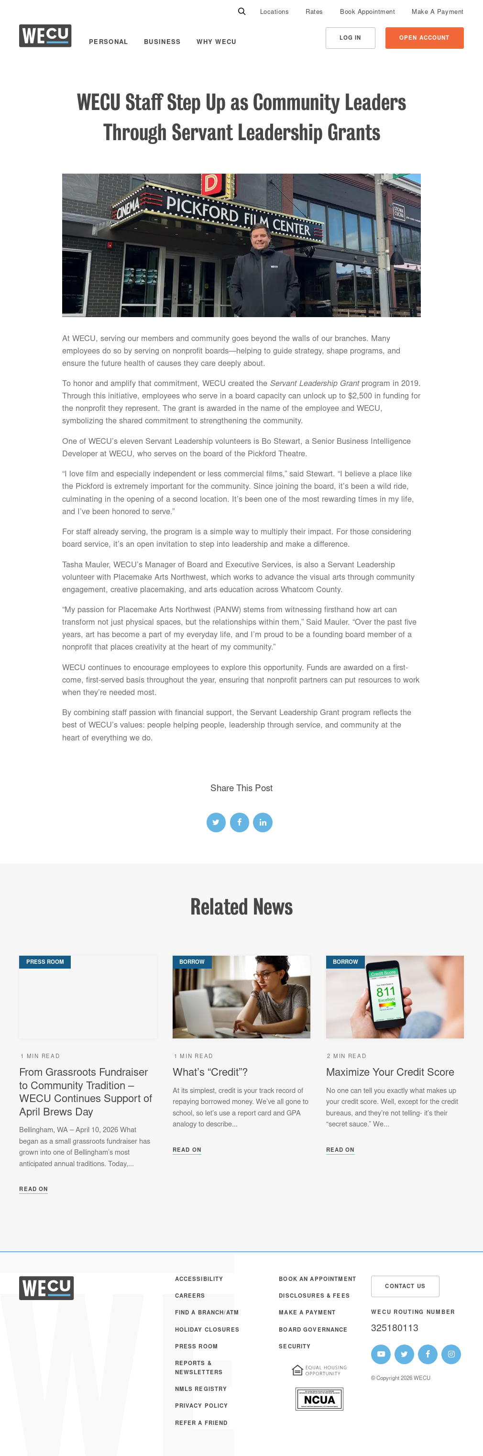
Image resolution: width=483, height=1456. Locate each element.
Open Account (424, 38)
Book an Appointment (317, 1279)
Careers (190, 1296)
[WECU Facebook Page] (428, 1354)
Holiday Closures (207, 1330)
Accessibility (199, 1279)
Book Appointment (367, 13)
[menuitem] (274, 12)
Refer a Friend (201, 1423)
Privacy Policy (202, 1406)
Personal (108, 42)
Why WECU (216, 42)
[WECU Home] (45, 38)
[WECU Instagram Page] (451, 1354)
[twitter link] (216, 822)
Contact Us (405, 1287)
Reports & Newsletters (199, 1368)
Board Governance (313, 1330)
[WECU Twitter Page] (404, 1354)
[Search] (242, 12)
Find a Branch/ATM (207, 1313)
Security (295, 1347)
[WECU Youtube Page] (381, 1354)
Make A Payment (437, 13)
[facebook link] (240, 822)
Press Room (196, 1347)
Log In (351, 38)
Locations (274, 13)
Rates (314, 13)
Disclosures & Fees (314, 1296)
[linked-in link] (263, 822)
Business (162, 42)
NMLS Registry (201, 1389)
